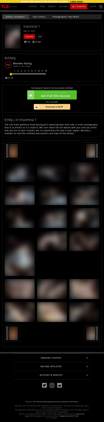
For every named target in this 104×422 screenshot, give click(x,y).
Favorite (29, 36)
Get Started (79, 6)
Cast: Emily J (39, 16)
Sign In (93, 6)
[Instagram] (52, 385)
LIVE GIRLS (63, 6)
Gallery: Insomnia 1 (15, 16)
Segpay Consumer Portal (69, 416)
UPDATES (33, 6)
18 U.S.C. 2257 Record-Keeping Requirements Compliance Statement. (52, 402)
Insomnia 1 (32, 26)
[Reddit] (59, 385)
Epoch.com (80, 414)
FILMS (42, 6)
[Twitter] (44, 385)
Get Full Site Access (51, 94)
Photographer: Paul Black (66, 16)
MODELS (52, 6)
